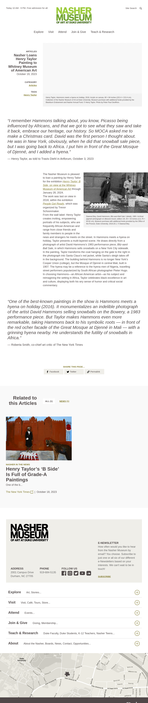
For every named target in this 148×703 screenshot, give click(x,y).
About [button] (74, 643)
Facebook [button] (52, 371)
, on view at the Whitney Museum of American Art (62, 185)
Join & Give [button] (78, 31)
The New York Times (20, 491)
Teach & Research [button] (102, 31)
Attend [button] (62, 31)
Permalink (93, 371)
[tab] (64, 401)
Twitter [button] (71, 371)
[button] (133, 8)
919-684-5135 (48, 572)
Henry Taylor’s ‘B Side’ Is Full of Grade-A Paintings (32, 474)
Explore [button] (39, 31)
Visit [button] (50, 31)
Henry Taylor (30, 95)
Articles (33, 85)
